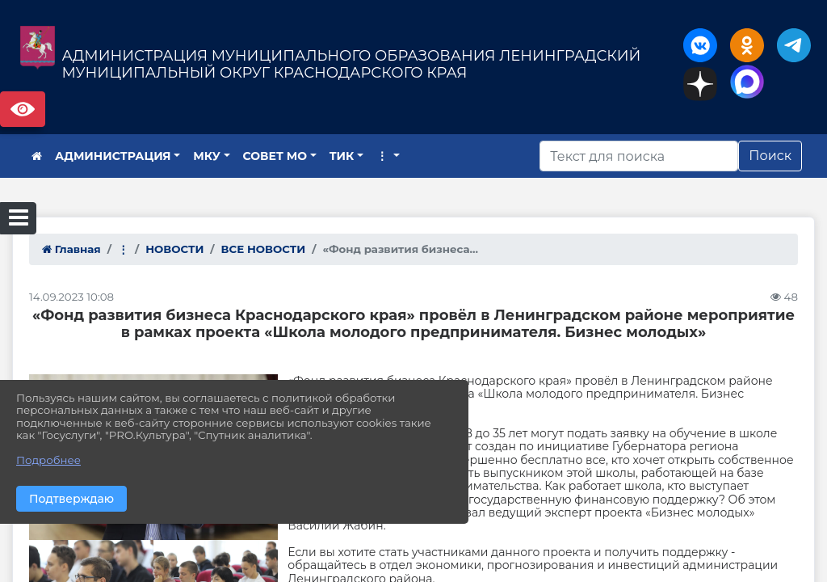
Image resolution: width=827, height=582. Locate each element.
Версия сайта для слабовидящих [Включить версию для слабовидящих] (22, 109)
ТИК (342, 156)
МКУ (206, 156)
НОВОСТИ (174, 248)
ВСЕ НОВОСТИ (263, 248)
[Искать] (638, 156)
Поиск (770, 155)
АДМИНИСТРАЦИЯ (113, 156)
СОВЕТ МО (275, 156)
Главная (71, 248)
